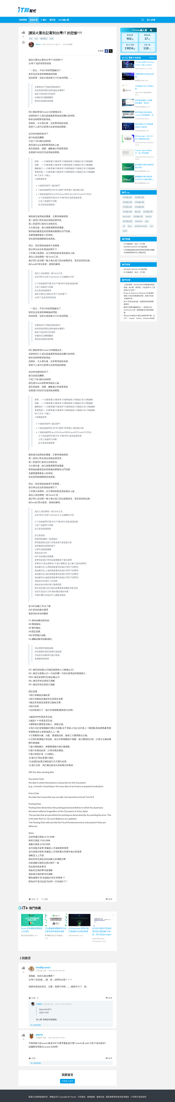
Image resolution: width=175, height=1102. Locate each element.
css (151, 226)
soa (36, 38)
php (146, 221)
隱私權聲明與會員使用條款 (117, 1097)
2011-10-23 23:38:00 (63, 1004)
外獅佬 (39, 1004)
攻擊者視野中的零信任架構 (144, 75)
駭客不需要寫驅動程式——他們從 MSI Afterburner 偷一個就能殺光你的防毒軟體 (139, 310)
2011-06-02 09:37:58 (56, 1038)
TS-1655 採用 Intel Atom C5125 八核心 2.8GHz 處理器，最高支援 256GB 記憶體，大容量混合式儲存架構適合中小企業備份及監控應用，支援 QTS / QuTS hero (144, 63)
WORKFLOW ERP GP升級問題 (135, 247)
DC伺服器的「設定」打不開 (134, 244)
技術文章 (34, 20)
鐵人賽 (137, 212)
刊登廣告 (82, 1097)
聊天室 (52, 20)
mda (51, 38)
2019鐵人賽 (147, 212)
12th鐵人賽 (139, 207)
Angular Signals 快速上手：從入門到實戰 (143, 151)
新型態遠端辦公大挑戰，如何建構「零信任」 (144, 101)
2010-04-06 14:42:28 (56, 970)
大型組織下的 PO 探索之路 (144, 87)
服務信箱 (100, 1097)
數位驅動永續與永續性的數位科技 (144, 166)
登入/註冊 (151, 20)
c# (124, 226)
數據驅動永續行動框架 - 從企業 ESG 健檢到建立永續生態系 (144, 178)
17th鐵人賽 (127, 207)
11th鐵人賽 (127, 212)
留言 (34, 899)
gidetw (39, 1034)
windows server (141, 226)
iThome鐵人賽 (142, 30)
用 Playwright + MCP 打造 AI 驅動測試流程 (144, 137)
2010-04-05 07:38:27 (51, 44)
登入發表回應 (36, 1025)
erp (31, 38)
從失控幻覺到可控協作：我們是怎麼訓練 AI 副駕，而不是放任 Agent (103, 931)
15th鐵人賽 (127, 197)
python (148, 216)
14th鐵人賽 (139, 202)
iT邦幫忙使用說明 (138, 1097)
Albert (35, 44)
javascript (126, 216)
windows (138, 221)
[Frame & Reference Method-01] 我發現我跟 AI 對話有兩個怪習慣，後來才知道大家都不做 (139, 296)
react (125, 231)
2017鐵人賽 (127, 221)
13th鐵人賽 (127, 202)
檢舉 (108, 899)
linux (130, 226)
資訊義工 (43, 38)
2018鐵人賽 (138, 216)
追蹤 (44, 899)
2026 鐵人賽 (63, 20)
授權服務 (91, 1097)
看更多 (152, 57)
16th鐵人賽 (139, 197)
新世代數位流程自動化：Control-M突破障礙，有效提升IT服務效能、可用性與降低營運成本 (144, 113)
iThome (73, 1097)
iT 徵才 (44, 20)
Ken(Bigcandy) (43, 967)
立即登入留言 (67, 1081)
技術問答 (23, 20)
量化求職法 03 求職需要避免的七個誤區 (144, 125)
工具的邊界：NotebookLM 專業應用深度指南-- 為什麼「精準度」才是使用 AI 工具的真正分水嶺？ (139, 287)
